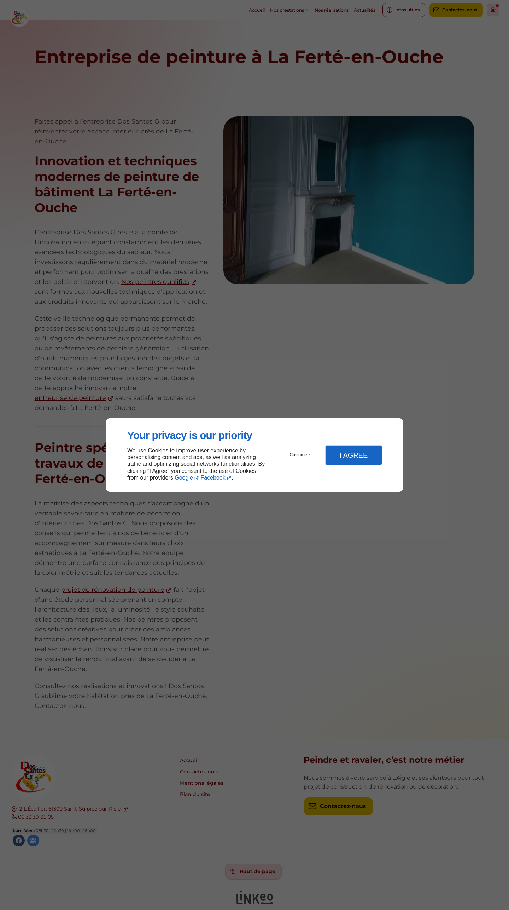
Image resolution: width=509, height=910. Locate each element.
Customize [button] (300, 454)
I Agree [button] (353, 455)
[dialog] (254, 455)
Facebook (213, 478)
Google (184, 478)
